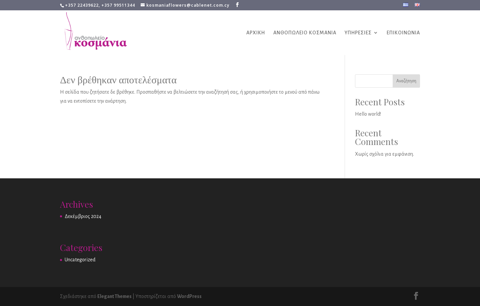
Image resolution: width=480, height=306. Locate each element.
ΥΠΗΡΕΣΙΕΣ (358, 32)
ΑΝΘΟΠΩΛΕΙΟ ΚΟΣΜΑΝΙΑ (304, 32)
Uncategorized (80, 259)
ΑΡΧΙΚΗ (255, 32)
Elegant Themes (114, 296)
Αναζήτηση (406, 81)
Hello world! (368, 114)
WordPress (189, 296)
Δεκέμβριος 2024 (83, 216)
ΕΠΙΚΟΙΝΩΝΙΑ (403, 32)
